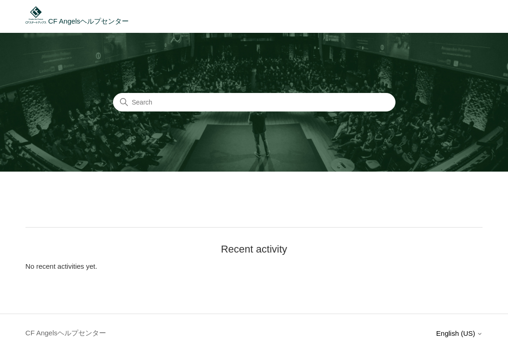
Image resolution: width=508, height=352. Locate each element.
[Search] (254, 102)
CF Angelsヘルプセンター (77, 21)
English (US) (459, 333)
